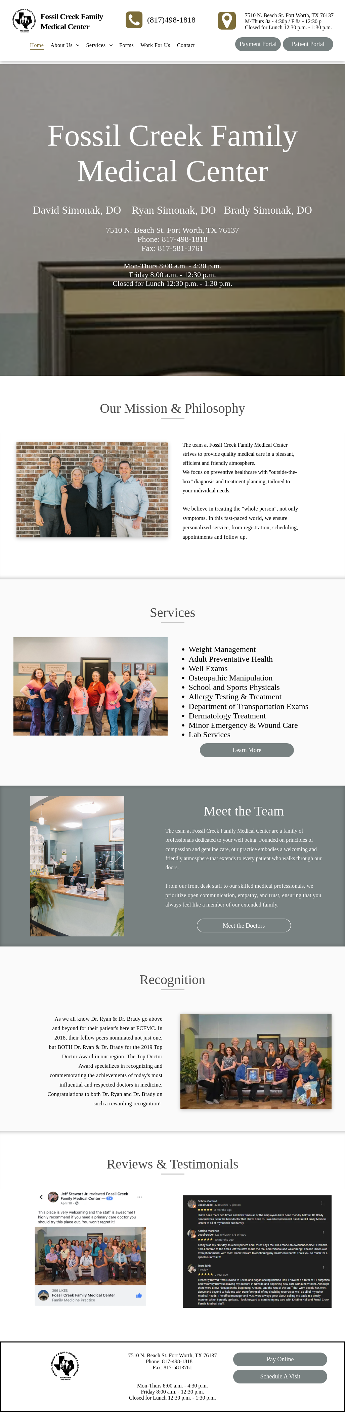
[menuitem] (37, 45)
